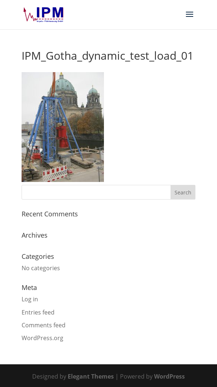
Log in (30, 299)
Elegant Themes (91, 376)
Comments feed (44, 325)
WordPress (169, 376)
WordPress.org (42, 338)
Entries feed (38, 312)
